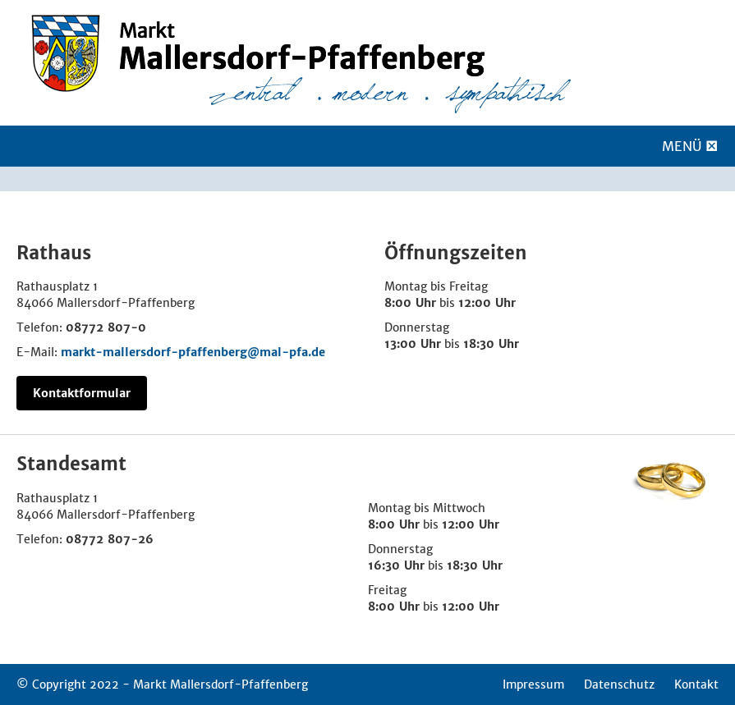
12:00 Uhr (487, 302)
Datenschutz (619, 684)
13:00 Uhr (412, 343)
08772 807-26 (110, 539)
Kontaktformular (82, 393)
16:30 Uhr (396, 565)
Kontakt (696, 684)
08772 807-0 (106, 327)
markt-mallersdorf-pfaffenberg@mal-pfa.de (193, 352)
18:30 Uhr (491, 343)
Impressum (533, 684)
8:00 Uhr (410, 302)
